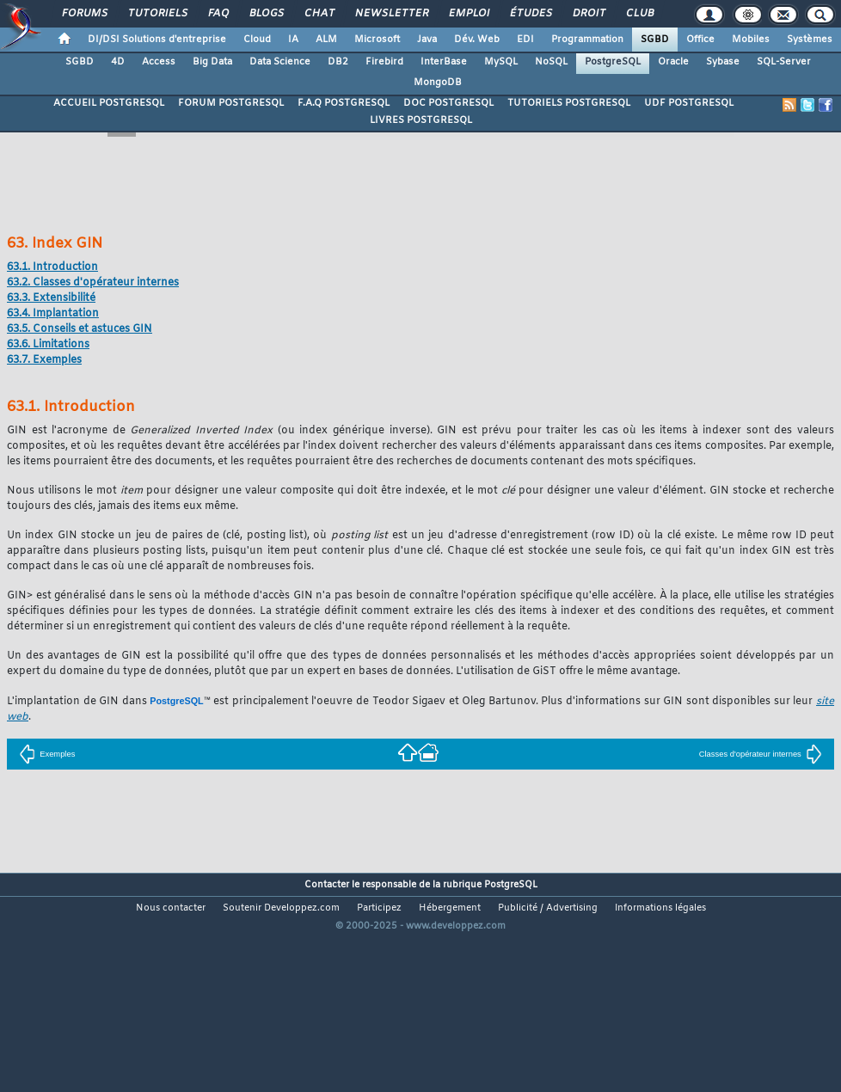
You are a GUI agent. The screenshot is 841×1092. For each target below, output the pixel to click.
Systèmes (809, 40)
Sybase (723, 62)
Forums (83, 14)
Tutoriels (157, 14)
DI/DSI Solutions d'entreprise (157, 40)
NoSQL (551, 62)
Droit (588, 14)
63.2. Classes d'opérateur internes (93, 283)
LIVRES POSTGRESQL (421, 120)
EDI (525, 40)
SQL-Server (784, 62)
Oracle (673, 62)
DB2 (338, 62)
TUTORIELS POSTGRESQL (568, 103)
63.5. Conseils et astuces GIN (79, 329)
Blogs (266, 14)
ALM (326, 40)
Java (427, 40)
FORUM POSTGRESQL (231, 103)
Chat (318, 14)
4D (118, 62)
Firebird (384, 62)
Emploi (468, 14)
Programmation (587, 40)
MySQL (501, 62)
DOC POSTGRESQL (448, 103)
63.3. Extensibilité (51, 298)
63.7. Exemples (44, 360)
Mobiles (751, 40)
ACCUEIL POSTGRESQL (108, 103)
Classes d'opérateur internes (760, 754)
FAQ (218, 14)
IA (293, 40)
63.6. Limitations (48, 345)
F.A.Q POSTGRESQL (344, 103)
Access (158, 62)
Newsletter (391, 14)
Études (530, 14)
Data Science (279, 62)
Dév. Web (477, 40)
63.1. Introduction (52, 267)
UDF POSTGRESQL (689, 103)
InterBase (443, 62)
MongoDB (438, 83)
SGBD (655, 40)
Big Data (212, 62)
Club (638, 14)
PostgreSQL (613, 62)
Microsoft (377, 40)
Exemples (47, 754)
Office (700, 40)
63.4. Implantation (53, 314)
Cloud (257, 40)
